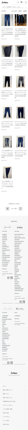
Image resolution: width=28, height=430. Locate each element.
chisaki (3, 322)
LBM (16, 272)
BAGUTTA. (17, 244)
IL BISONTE (17, 315)
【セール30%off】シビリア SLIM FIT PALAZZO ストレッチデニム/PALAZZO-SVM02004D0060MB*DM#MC (21, 32)
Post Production (5, 262)
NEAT (3, 251)
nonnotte (4, 253)
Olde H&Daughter (6, 257)
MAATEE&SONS (6, 250)
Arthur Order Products (19, 241)
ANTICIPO (17, 239)
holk (3, 326)
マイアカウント (6, 416)
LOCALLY (4, 248)
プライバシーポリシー (8, 405)
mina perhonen (5, 329)
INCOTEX (17, 269)
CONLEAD (4, 239)
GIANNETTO (17, 258)
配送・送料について (7, 390)
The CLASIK (5, 264)
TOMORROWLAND (19, 288)
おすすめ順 (14, 11)
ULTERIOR (4, 265)
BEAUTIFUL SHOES (6, 319)
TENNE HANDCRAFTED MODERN (6, 345)
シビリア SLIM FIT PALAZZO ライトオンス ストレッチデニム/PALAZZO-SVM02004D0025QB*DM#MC (7, 32)
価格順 (20, 11)
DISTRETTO (17, 251)
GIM (16, 260)
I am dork (4, 244)
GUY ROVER (17, 264)
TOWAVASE (5, 349)
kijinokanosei (5, 328)
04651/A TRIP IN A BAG (20, 237)
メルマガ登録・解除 (7, 409)
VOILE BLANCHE (19, 290)
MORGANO (17, 278)
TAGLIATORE (18, 287)
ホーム (4, 6)
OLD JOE (4, 258)
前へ (7, 208)
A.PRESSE (4, 236)
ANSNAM (4, 234)
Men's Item (9, 6)
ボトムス (14, 6)
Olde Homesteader (6, 255)
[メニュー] (26, 2)
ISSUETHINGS (5, 246)
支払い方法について (7, 397)
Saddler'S (16, 283)
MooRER (16, 276)
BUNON (4, 321)
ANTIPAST (4, 317)
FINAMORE (17, 255)
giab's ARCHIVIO (18, 257)
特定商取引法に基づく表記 (9, 401)
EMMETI (17, 253)
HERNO (16, 265)
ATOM (7, 412)
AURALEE (4, 237)
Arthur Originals (18, 243)
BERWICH (17, 246)
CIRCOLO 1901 (18, 250)
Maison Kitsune (18, 274)
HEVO (16, 267)
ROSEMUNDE (5, 338)
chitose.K (4, 324)
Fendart (3, 241)
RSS (4, 412)
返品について (6, 393)
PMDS (16, 279)
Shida (3, 342)
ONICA (3, 331)
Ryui (3, 340)
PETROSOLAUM (6, 260)
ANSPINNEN (5, 315)
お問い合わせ (6, 424)
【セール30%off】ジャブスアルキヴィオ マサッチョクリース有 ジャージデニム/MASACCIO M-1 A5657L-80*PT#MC (20, 63)
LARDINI (17, 271)
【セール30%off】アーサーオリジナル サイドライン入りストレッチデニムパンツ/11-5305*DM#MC (7, 185)
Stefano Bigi (17, 285)
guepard (4, 243)
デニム (19, 6)
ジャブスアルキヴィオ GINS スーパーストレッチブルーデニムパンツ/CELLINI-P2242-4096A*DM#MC (20, 94)
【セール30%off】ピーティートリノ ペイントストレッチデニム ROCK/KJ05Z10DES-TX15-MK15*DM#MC (7, 154)
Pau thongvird (5, 333)
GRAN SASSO (18, 262)
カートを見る (6, 420)
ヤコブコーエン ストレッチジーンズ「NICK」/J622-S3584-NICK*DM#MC (20, 123)
